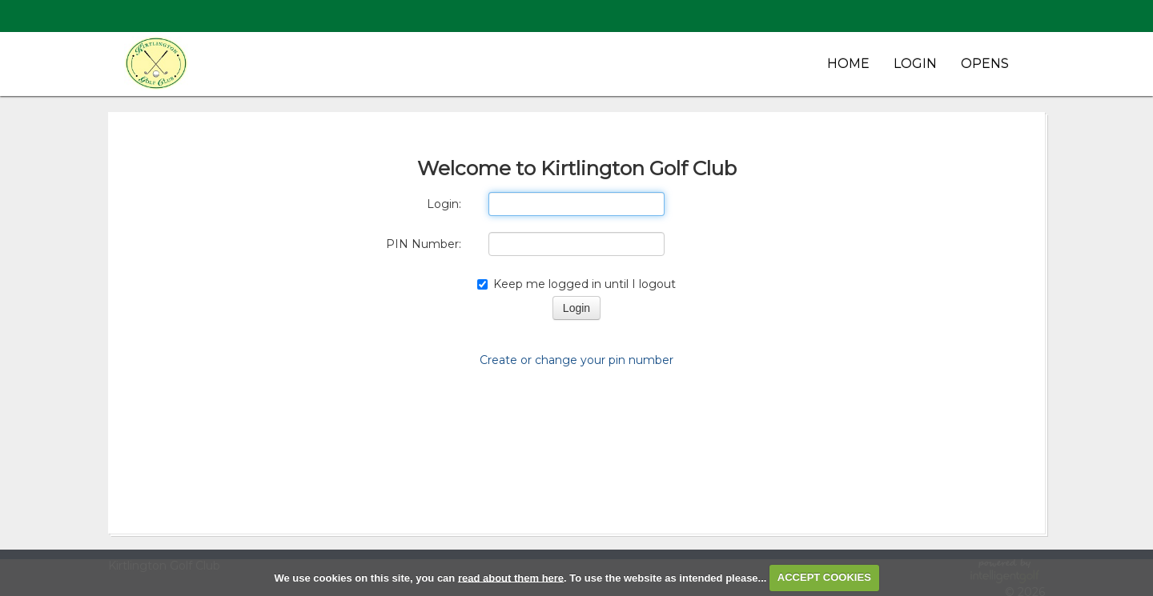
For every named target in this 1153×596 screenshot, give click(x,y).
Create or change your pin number (576, 360)
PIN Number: (423, 244)
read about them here (511, 577)
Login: (444, 204)
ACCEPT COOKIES (824, 577)
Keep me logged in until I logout (576, 284)
